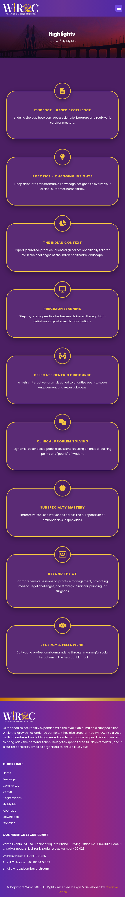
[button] (118, 8)
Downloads (11, 817)
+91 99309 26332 (35, 856)
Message (9, 779)
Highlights (10, 804)
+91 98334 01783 (38, 862)
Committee (11, 785)
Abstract (9, 810)
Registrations (12, 798)
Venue (7, 792)
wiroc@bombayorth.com (30, 869)
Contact (9, 823)
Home (53, 43)
